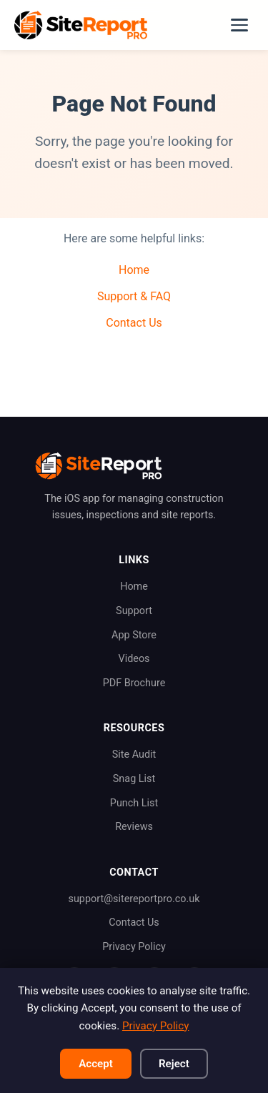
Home (134, 270)
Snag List (134, 779)
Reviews (134, 827)
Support (134, 611)
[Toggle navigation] (239, 25)
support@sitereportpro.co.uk (133, 899)
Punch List (134, 803)
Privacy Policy (134, 947)
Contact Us (134, 323)
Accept (96, 1063)
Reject (174, 1063)
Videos (133, 659)
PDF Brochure (134, 683)
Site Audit (134, 754)
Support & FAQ (134, 296)
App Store (134, 635)
